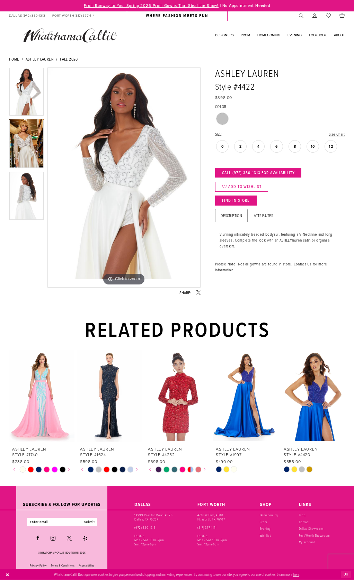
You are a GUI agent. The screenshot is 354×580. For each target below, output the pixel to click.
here (296, 574)
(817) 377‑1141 (206, 527)
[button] (314, 15)
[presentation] (41, 396)
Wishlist (265, 535)
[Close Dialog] (7, 574)
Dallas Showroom (311, 528)
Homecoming (269, 515)
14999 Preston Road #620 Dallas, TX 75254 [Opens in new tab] (153, 517)
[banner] (70, 35)
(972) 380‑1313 (144, 527)
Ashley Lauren (40, 59)
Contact (304, 522)
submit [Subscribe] (89, 521)
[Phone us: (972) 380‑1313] (27, 15)
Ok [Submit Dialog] (346, 574)
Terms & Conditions (63, 565)
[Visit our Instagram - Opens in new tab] (53, 538)
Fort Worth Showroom (314, 535)
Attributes (263, 216)
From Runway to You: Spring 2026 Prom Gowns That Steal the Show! (150, 5)
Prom (263, 522)
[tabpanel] (26, 93)
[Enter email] (61, 522)
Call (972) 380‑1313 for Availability (258, 173)
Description (231, 216)
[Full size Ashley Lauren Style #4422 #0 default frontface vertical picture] (124, 177)
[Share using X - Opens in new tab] (198, 293)
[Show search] (301, 15)
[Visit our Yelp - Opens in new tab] (85, 538)
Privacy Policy (38, 565)
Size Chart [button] (336, 134)
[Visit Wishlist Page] (328, 15)
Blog (302, 515)
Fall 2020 (69, 59)
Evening (265, 528)
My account (307, 542)
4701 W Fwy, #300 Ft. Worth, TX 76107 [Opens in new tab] (211, 517)
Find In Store (236, 201)
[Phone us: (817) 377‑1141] (74, 15)
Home (14, 59)
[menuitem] (52, 15)
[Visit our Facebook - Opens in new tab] (37, 538)
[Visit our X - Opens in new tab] (69, 538)
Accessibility (86, 565)
